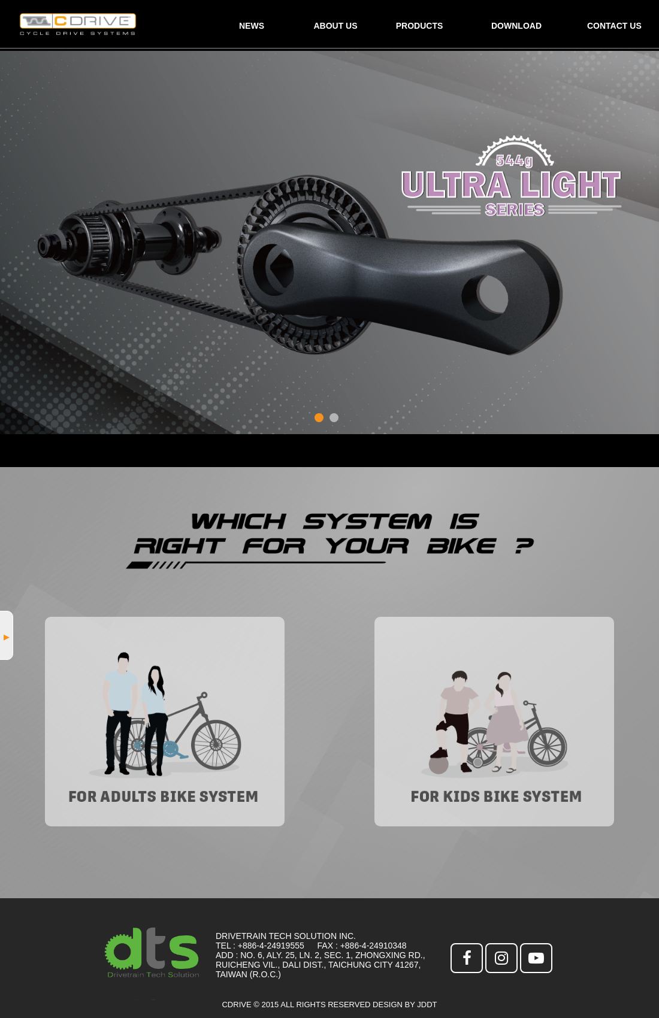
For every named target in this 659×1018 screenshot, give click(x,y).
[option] (329, 242)
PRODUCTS (419, 26)
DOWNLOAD (516, 26)
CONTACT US (614, 26)
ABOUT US (335, 26)
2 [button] (334, 417)
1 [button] (319, 417)
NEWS (251, 26)
